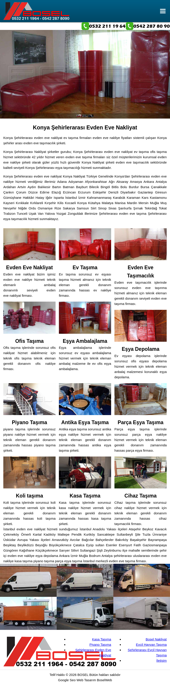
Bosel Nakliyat (156, 639)
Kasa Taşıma (101, 639)
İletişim (161, 660)
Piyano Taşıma (100, 644)
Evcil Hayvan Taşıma (151, 644)
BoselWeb (104, 680)
